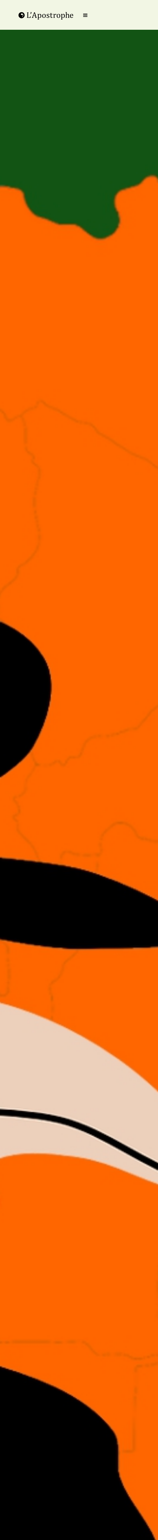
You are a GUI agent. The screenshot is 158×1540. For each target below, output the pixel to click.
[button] (85, 15)
